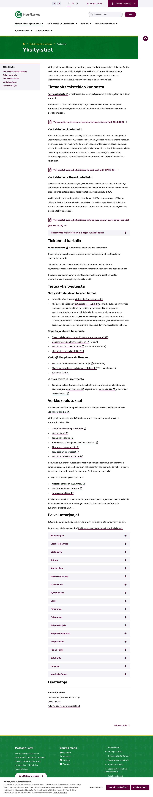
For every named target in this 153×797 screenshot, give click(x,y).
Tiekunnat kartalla (10, 74)
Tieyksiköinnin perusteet (65, 451)
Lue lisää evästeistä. (60, 793)
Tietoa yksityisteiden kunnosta (15, 71)
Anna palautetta (114, 751)
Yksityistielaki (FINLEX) (86, 303)
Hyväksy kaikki (140, 787)
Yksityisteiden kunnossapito (67, 456)
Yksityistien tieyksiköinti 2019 (68, 350)
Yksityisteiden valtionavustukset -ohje (72, 363)
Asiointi (84, 23)
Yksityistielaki (60, 433)
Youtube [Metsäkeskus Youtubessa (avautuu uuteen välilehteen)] (66, 763)
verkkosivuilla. (60, 393)
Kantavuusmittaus (63, 492)
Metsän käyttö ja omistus (28, 23)
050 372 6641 (54, 701)
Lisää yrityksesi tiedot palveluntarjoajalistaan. (100, 528)
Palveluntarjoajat (10, 85)
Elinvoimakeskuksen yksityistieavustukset (74, 367)
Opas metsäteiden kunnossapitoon (70, 341)
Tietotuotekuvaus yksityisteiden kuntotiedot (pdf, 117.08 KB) (83, 169)
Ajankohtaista (22, 30)
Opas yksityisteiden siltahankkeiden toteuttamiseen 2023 (80, 337)
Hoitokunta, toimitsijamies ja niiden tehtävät (75, 442)
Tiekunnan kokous (62, 437)
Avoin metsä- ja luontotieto (60, 23)
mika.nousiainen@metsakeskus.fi (64, 705)
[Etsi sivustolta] (83, 14)
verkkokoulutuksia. (58, 411)
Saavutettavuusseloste (117, 760)
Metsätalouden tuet (105, 23)
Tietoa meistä (42, 30)
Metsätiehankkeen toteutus (67, 488)
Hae (130, 14)
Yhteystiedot (94, 3)
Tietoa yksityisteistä (11, 78)
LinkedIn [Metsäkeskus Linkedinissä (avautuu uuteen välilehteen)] (66, 760)
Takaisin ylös (122, 725)
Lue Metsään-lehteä (33, 775)
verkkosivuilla (75, 389)
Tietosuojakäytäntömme (117, 755)
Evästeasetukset (96, 787)
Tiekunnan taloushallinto (65, 447)
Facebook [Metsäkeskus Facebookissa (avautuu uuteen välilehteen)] (66, 752)
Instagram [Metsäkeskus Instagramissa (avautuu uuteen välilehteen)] (66, 756)
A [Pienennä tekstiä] (54, 3)
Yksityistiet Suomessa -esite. (89, 299)
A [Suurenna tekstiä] (59, 3)
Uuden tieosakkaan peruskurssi (69, 428)
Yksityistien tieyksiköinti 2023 (68, 346)
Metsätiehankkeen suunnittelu (68, 483)
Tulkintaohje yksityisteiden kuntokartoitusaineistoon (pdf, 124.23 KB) (87, 121)
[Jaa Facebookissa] (145, 38)
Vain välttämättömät (118, 787)
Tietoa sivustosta (114, 764)
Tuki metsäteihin (60, 372)
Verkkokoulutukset (10, 82)
